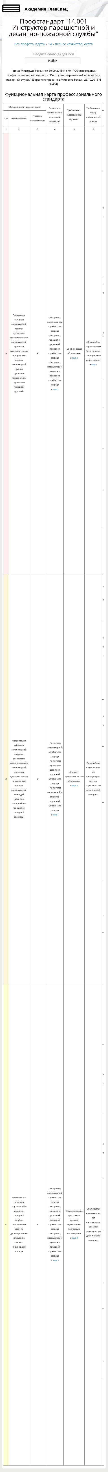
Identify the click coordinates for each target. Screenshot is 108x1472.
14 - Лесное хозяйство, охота (70, 44)
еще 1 (56, 389)
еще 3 (75, 785)
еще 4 (75, 1237)
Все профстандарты (29, 44)
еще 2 (75, 357)
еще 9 (56, 1260)
